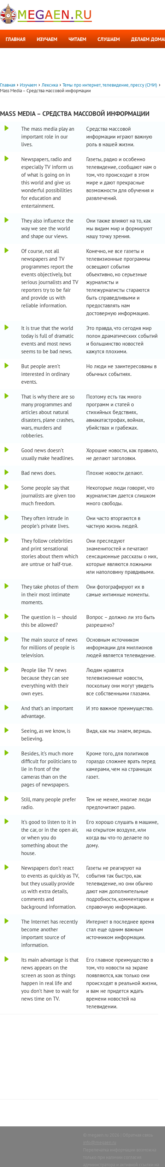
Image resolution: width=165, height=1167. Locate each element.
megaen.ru (98, 1135)
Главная (15, 39)
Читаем (77, 39)
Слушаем (109, 39)
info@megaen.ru (99, 1142)
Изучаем (47, 39)
